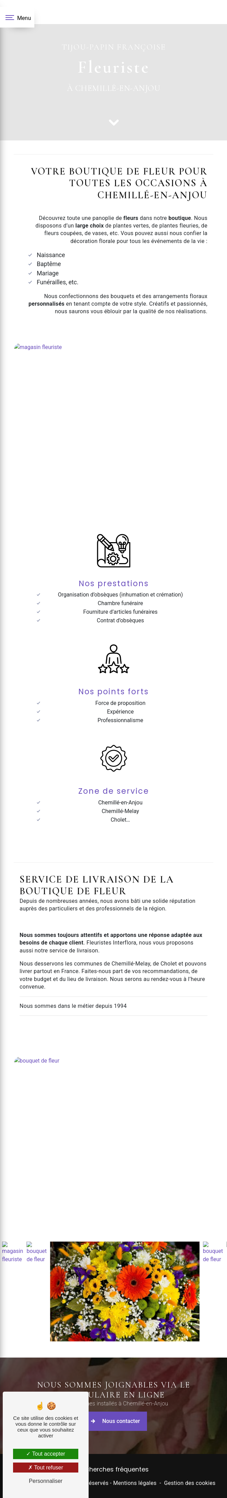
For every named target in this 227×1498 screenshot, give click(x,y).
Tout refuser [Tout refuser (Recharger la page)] (45, 1467)
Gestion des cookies (190, 1483)
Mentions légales (134, 1483)
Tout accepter (45, 1454)
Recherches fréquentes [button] (113, 1469)
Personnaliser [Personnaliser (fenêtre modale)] (46, 1481)
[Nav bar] (17, 17)
